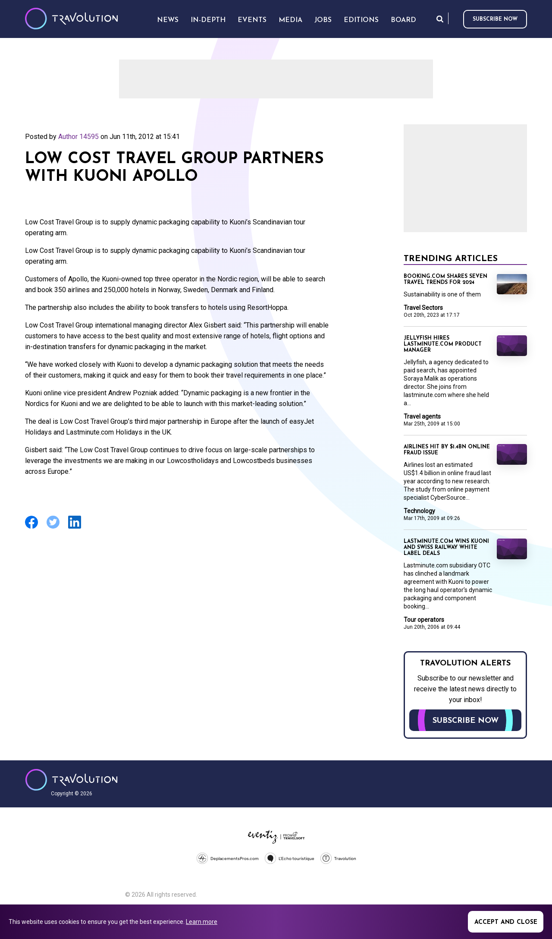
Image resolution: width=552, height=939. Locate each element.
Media (290, 20)
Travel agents (422, 416)
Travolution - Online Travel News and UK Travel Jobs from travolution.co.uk (71, 780)
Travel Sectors (423, 307)
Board (403, 20)
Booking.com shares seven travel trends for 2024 (445, 279)
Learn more (201, 921)
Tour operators (424, 619)
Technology (419, 511)
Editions (361, 20)
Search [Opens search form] (439, 18)
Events (252, 20)
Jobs (323, 20)
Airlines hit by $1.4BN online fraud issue (447, 450)
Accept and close (505, 922)
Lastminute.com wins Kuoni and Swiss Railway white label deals (446, 547)
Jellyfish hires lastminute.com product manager (443, 344)
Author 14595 (78, 136)
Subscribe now (495, 19)
